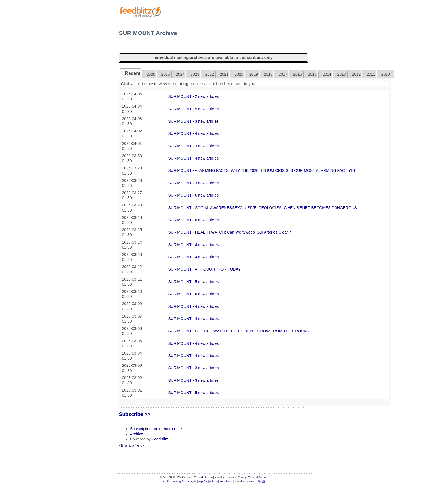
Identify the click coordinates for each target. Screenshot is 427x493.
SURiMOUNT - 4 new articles (193, 133)
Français (191, 481)
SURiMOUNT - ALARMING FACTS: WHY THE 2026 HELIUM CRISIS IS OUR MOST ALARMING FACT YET (262, 170)
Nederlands (225, 481)
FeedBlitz (160, 439)
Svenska (239, 481)
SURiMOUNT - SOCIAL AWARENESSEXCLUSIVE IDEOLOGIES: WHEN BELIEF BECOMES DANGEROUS (262, 207)
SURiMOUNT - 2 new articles (193, 96)
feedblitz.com (205, 477)
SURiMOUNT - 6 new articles (193, 195)
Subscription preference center (156, 429)
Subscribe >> (134, 414)
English (167, 481)
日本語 (261, 481)
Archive (136, 434)
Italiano (213, 481)
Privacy (242, 477)
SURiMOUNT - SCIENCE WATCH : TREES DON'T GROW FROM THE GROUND (239, 331)
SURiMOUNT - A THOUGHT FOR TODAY (204, 269)
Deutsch (250, 481)
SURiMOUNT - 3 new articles (193, 121)
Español (203, 481)
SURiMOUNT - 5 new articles (193, 109)
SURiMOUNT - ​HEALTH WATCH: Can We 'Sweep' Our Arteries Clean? (229, 232)
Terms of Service (257, 477)
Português (179, 481)
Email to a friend (131, 445)
